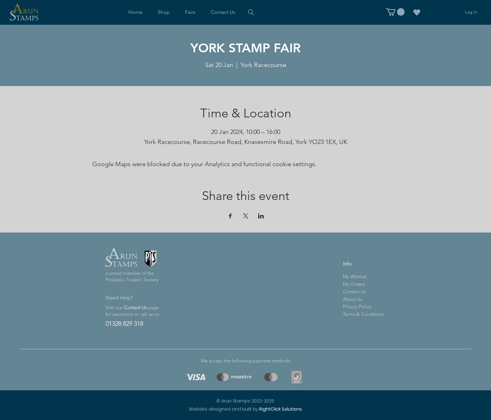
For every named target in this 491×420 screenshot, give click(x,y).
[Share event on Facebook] (230, 215)
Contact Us (135, 307)
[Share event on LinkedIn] (261, 215)
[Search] (251, 12)
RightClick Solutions (280, 409)
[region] (194, 377)
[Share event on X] (246, 215)
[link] (395, 12)
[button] (164, 12)
